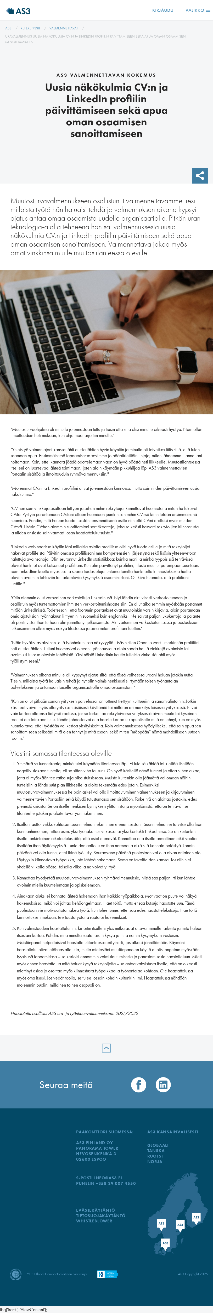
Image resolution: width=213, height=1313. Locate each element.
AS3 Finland (22, 10)
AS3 (8, 28)
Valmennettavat (63, 28)
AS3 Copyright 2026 (193, 1274)
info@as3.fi (108, 1178)
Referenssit (30, 28)
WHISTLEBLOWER (94, 1221)
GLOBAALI (158, 1145)
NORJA (154, 1161)
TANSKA (156, 1150)
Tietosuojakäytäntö (100, 1215)
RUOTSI (155, 1156)
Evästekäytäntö (95, 1210)
